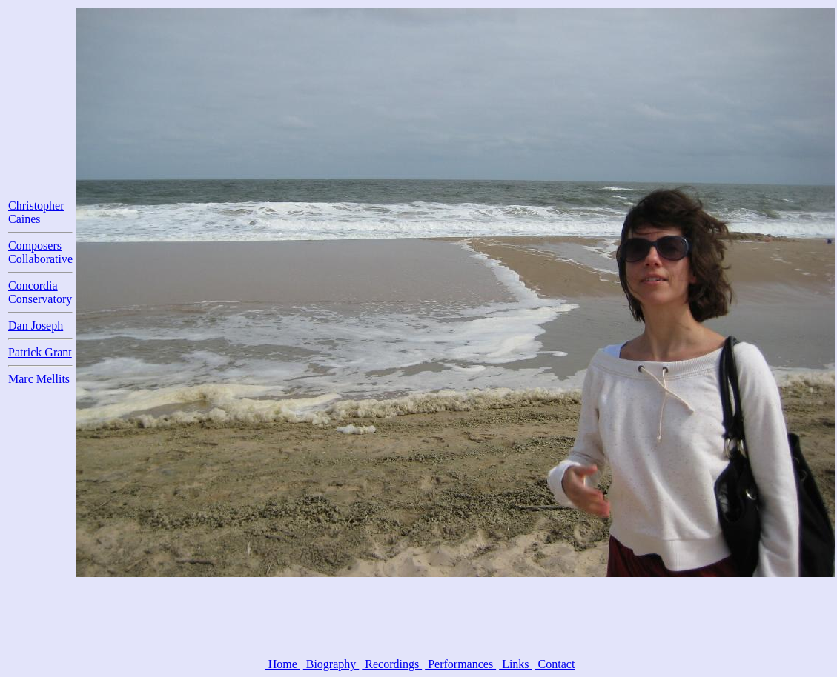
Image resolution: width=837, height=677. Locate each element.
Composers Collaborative (40, 252)
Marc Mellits (39, 379)
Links (515, 664)
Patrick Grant (40, 352)
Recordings (392, 664)
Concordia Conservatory (40, 292)
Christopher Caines (36, 212)
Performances (460, 664)
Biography (331, 664)
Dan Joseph (35, 325)
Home (282, 664)
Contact (555, 664)
